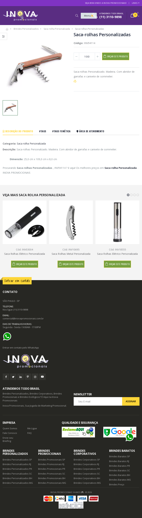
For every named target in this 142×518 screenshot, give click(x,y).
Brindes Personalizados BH (17, 478)
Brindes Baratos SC (119, 470)
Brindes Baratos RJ (119, 461)
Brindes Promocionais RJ (51, 464)
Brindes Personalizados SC (17, 473)
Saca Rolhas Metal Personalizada (71, 253)
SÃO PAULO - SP (11, 300)
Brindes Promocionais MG (52, 482)
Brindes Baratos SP (119, 456)
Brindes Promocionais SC (51, 473)
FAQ (29, 433)
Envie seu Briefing (8, 439)
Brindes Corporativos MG (87, 482)
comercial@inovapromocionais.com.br (23, 318)
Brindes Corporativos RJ (86, 464)
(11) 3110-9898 (20, 309)
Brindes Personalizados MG (18, 482)
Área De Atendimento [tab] (90, 131)
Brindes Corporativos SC (87, 473)
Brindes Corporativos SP (87, 459)
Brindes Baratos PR (119, 465)
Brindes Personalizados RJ (17, 464)
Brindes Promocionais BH (51, 478)
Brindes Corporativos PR (87, 468)
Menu (88, 15)
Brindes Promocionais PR (51, 468)
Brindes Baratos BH (119, 475)
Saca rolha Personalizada (31, 143)
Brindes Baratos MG (120, 479)
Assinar (131, 401)
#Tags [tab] (42, 131)
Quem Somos (10, 428)
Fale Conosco (10, 433)
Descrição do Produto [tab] (18, 131)
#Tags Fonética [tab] (61, 131)
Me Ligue (32, 428)
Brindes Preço (116, 484)
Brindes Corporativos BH (87, 478)
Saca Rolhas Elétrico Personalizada (24, 253)
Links (134, 3)
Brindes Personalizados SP (17, 459)
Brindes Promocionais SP (51, 459)
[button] (77, 15)
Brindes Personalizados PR (17, 468)
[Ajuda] (8, 336)
